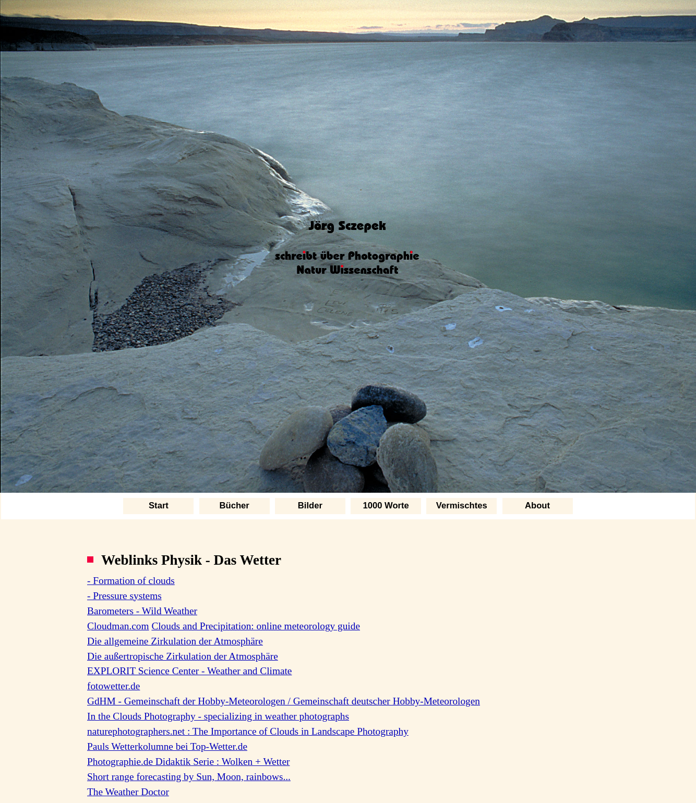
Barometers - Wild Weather (142, 610)
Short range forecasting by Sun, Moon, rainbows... (189, 776)
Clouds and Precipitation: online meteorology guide (255, 625)
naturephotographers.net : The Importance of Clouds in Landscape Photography (248, 731)
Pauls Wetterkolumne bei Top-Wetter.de (167, 746)
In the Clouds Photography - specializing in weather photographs (218, 716)
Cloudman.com (118, 625)
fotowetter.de (113, 685)
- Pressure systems (124, 595)
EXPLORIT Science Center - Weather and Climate (189, 670)
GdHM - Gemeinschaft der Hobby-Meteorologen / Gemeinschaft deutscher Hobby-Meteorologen (283, 701)
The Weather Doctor (128, 791)
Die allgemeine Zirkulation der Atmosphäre (175, 641)
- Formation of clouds (131, 580)
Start (159, 505)
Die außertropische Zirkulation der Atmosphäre (182, 656)
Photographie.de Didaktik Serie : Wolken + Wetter (188, 761)
